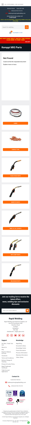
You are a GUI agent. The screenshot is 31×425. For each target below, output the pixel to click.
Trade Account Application (6, 370)
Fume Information (21, 350)
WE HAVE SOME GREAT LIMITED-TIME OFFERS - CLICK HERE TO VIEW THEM (15, 39)
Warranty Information (22, 355)
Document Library (21, 346)
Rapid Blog (19, 343)
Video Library (19, 357)
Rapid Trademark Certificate (6, 367)
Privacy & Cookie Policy (8, 364)
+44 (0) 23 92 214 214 (16, 10)
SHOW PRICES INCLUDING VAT (15, 16)
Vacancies (4, 355)
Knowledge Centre (21, 348)
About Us (4, 347)
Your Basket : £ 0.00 (17, 32)
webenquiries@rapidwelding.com (16, 13)
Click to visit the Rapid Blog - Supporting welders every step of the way (16, 20)
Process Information (21, 352)
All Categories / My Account (12, 5)
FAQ (3, 349)
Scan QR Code (20, 8)
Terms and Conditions (8, 358)
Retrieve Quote (11, 8)
